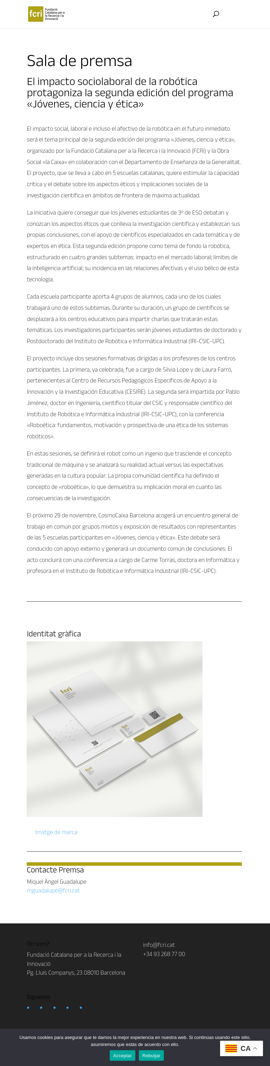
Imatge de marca (55, 832)
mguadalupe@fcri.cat (53, 890)
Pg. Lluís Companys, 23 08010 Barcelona (76, 972)
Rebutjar (151, 1055)
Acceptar (122, 1055)
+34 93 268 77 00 (164, 953)
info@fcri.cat (159, 944)
